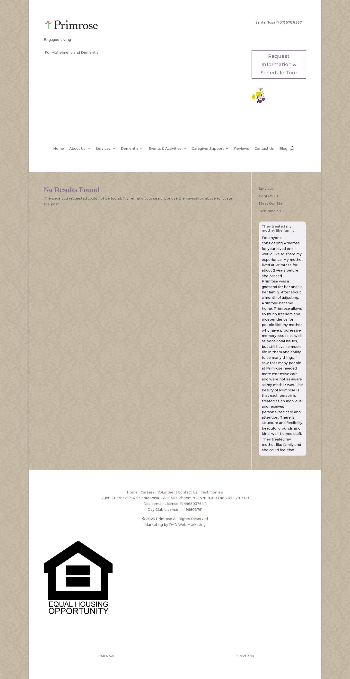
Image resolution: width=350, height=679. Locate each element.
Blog (283, 149)
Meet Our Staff (272, 203)
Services (103, 149)
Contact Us (264, 149)
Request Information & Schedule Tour (279, 64)
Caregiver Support (208, 149)
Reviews (241, 149)
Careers (147, 492)
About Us (77, 149)
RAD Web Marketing (187, 524)
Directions (244, 656)
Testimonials (270, 211)
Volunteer (166, 492)
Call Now (105, 656)
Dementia (129, 149)
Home (58, 149)
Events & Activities (165, 149)
